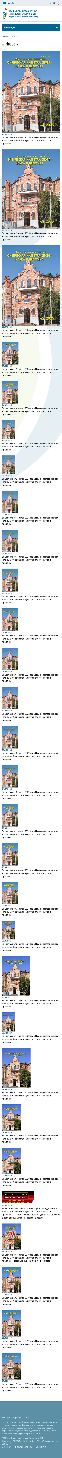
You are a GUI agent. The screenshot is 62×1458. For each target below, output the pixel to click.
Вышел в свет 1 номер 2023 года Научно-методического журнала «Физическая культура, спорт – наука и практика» (30, 678)
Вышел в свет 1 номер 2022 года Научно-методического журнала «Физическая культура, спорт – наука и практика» (30, 834)
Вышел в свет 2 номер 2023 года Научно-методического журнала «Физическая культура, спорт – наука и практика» (30, 638)
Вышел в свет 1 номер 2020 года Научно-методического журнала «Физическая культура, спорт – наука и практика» (30, 1182)
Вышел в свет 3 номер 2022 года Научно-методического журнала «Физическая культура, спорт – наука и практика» (30, 756)
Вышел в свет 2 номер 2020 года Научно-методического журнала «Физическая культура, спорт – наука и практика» (30, 1138)
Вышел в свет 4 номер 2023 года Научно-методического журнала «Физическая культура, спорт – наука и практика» (30, 560)
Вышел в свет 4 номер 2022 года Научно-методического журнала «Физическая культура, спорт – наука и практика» (30, 717)
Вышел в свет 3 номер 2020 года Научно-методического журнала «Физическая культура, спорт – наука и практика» (30, 1095)
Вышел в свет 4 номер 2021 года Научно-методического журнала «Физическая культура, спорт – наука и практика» (30, 873)
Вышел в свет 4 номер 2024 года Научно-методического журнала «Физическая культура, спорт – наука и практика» (30, 411)
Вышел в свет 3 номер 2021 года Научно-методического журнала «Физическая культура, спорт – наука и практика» (30, 912)
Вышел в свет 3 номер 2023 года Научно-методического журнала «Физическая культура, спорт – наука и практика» (30, 599)
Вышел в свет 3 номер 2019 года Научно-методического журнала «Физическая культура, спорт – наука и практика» (30, 1301)
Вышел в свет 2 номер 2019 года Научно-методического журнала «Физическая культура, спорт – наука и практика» (30, 1344)
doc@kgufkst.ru (39, 1447)
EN (50, 3)
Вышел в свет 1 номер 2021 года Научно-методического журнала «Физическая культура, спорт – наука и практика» (30, 1003)
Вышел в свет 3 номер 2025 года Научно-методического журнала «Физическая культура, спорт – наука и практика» (30, 236)
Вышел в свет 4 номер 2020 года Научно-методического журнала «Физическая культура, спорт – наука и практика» (30, 1039)
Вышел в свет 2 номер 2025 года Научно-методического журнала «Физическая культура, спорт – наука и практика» (30, 333)
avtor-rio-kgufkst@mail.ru (20, 1447)
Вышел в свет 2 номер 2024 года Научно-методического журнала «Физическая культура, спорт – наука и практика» (30, 482)
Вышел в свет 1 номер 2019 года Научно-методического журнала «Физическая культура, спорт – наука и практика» (30, 1387)
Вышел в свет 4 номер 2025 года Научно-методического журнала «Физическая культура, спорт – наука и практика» (30, 140)
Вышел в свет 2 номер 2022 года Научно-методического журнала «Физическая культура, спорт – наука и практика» (30, 795)
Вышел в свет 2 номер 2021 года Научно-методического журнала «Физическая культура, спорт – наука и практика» (30, 947)
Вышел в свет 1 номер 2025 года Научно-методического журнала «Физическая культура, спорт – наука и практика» (30, 372)
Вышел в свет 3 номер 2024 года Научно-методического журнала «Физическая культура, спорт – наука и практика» (30, 446)
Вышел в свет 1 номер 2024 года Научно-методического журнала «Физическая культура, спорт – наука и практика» (30, 520)
